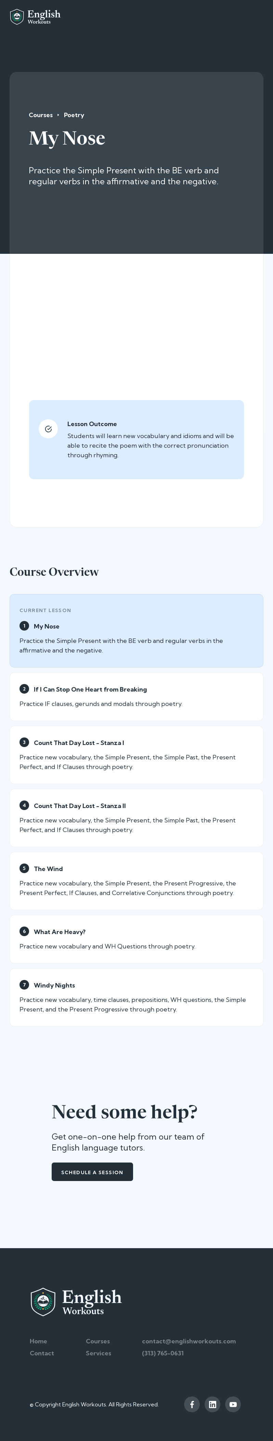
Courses (41, 115)
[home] (35, 16)
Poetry (74, 115)
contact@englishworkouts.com (189, 1341)
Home (38, 1341)
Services (98, 1353)
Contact (42, 1353)
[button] (258, 17)
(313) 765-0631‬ (163, 1353)
